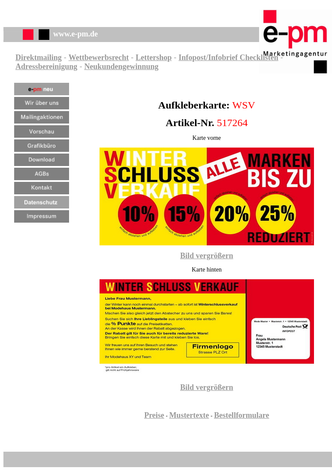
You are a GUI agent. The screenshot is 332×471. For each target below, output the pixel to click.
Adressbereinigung (46, 66)
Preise (154, 415)
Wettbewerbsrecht (99, 57)
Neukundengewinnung (121, 66)
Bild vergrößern (206, 255)
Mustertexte (189, 415)
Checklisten (258, 57)
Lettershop (154, 57)
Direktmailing (38, 57)
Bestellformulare (241, 415)
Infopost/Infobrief (208, 57)
